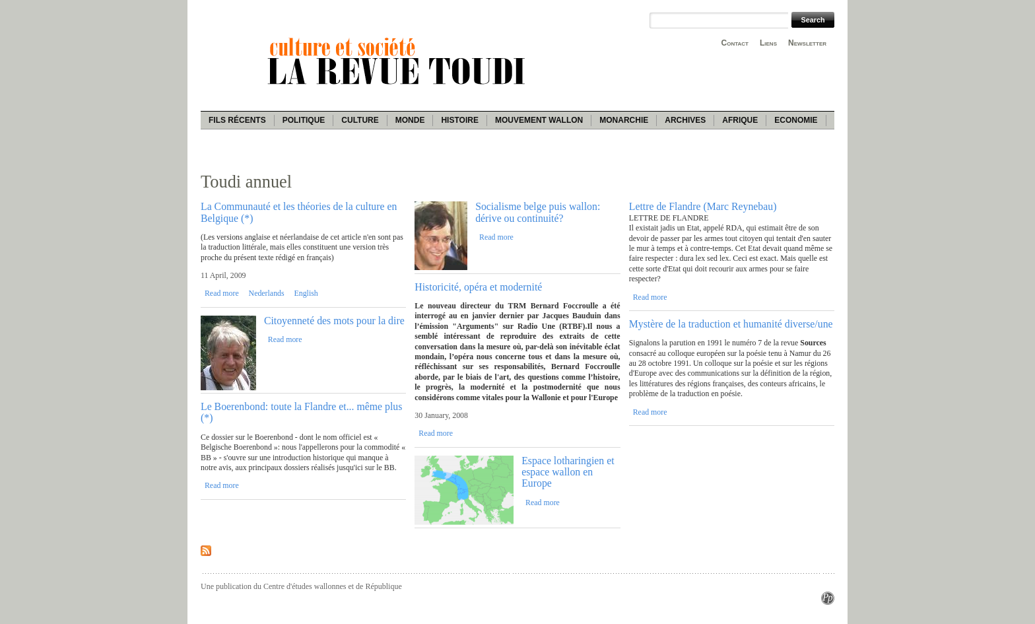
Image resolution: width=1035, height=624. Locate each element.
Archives (685, 120)
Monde (410, 120)
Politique (304, 120)
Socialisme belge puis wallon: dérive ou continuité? (537, 212)
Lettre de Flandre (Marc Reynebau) (703, 206)
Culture (359, 120)
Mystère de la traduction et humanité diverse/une (731, 323)
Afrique (740, 120)
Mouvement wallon (539, 120)
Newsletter (807, 43)
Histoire (459, 120)
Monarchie (623, 120)
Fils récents (237, 120)
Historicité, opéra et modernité (478, 287)
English (305, 293)
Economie (795, 120)
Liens (768, 43)
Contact (735, 43)
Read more (222, 293)
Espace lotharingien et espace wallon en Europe (567, 472)
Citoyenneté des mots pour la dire (334, 320)
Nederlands (266, 293)
